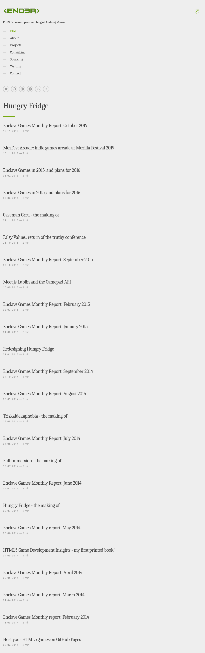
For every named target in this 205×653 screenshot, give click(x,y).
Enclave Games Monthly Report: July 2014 (41, 438)
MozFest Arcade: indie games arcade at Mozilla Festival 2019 (58, 148)
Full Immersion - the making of (32, 460)
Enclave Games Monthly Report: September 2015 (48, 259)
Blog (13, 31)
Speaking (16, 59)
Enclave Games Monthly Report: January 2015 (45, 326)
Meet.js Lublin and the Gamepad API (37, 282)
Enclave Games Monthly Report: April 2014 (42, 572)
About (14, 38)
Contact (15, 73)
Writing (15, 66)
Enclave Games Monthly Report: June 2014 (42, 483)
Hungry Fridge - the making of (31, 505)
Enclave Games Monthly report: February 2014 (46, 617)
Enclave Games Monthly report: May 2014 (41, 528)
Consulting (17, 52)
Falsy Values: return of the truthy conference (44, 237)
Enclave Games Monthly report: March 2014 (43, 595)
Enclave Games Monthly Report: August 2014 (44, 393)
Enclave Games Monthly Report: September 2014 (48, 371)
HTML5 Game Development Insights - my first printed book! (59, 550)
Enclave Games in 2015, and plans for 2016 (41, 170)
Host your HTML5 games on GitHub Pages (42, 639)
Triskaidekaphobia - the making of (35, 416)
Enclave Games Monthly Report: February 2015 (46, 304)
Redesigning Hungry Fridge (28, 349)
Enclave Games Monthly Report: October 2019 (45, 125)
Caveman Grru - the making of (31, 215)
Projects (15, 45)
